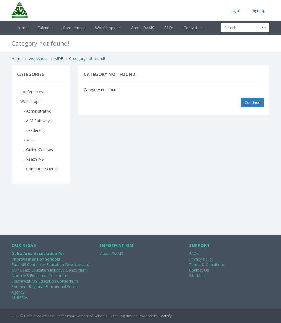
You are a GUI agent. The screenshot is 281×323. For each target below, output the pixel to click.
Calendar (45, 27)
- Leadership (33, 130)
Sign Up (258, 10)
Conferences (74, 27)
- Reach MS (32, 159)
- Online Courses (36, 149)
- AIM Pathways (36, 120)
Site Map (197, 275)
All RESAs (20, 297)
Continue (252, 102)
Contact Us (193, 27)
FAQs (169, 27)
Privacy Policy (201, 259)
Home (21, 27)
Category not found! (87, 58)
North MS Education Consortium (40, 275)
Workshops (108, 27)
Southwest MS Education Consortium (45, 281)
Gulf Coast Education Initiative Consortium (49, 270)
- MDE (27, 140)
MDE (58, 58)
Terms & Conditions (207, 264)
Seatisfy (165, 315)
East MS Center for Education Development (50, 264)
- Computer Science (39, 168)
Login (235, 10)
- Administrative (35, 111)
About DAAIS (142, 27)
